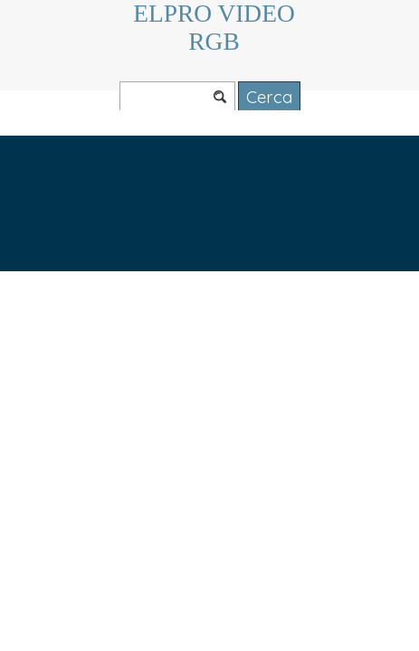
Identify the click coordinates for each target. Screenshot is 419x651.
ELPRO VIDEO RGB (216, 27)
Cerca (269, 97)
